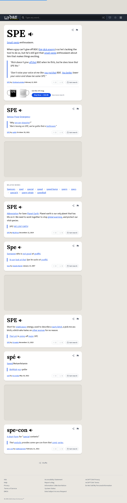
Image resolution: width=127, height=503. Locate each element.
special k (14, 192)
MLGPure (15, 232)
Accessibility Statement (53, 479)
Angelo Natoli (17, 266)
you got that (50, 72)
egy (19, 369)
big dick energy (47, 49)
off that (32, 62)
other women (38, 330)
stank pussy (21, 326)
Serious (10, 116)
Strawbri (15, 342)
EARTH (25, 226)
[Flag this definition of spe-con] (78, 429)
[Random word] (103, 17)
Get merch (72, 82)
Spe (8, 266)
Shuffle (43, 463)
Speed (10, 363)
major (31, 336)
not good (27, 253)
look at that (21, 259)
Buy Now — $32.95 (41, 95)
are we (18, 122)
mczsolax (15, 376)
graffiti (37, 253)
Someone (11, 253)
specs (73, 189)
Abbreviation (12, 213)
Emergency (25, 116)
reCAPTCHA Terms (92, 482)
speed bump (52, 189)
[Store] (110, 17)
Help (5, 482)
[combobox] (63, 17)
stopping (25, 122)
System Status (50, 488)
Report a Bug (49, 482)
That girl (13, 336)
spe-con (10, 449)
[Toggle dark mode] (115, 17)
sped (21, 189)
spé (8, 376)
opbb (14, 132)
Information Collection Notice (55, 485)
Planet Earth (33, 213)
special (30, 189)
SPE (8, 82)
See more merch (58, 95)
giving (22, 336)
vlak (15, 369)
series (60, 442)
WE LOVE (18, 226)
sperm (64, 189)
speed (40, 189)
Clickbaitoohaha (18, 82)
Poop (16, 116)
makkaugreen (21, 449)
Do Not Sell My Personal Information (98, 485)
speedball (41, 192)
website (17, 442)
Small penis (13, 42)
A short (10, 436)
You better (67, 72)
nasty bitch (57, 326)
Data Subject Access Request (56, 491)
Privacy (6, 485)
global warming (55, 217)
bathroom (50, 126)
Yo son (12, 259)
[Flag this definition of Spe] (78, 246)
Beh (11, 369)
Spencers (11, 189)
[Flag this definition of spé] (78, 356)
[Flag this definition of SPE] (77, 30)
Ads (5, 479)
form (16, 436)
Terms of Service (10, 488)
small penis (50, 53)
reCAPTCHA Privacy (92, 479)
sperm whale (27, 192)
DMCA (6, 491)
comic (54, 442)
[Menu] (121, 17)
